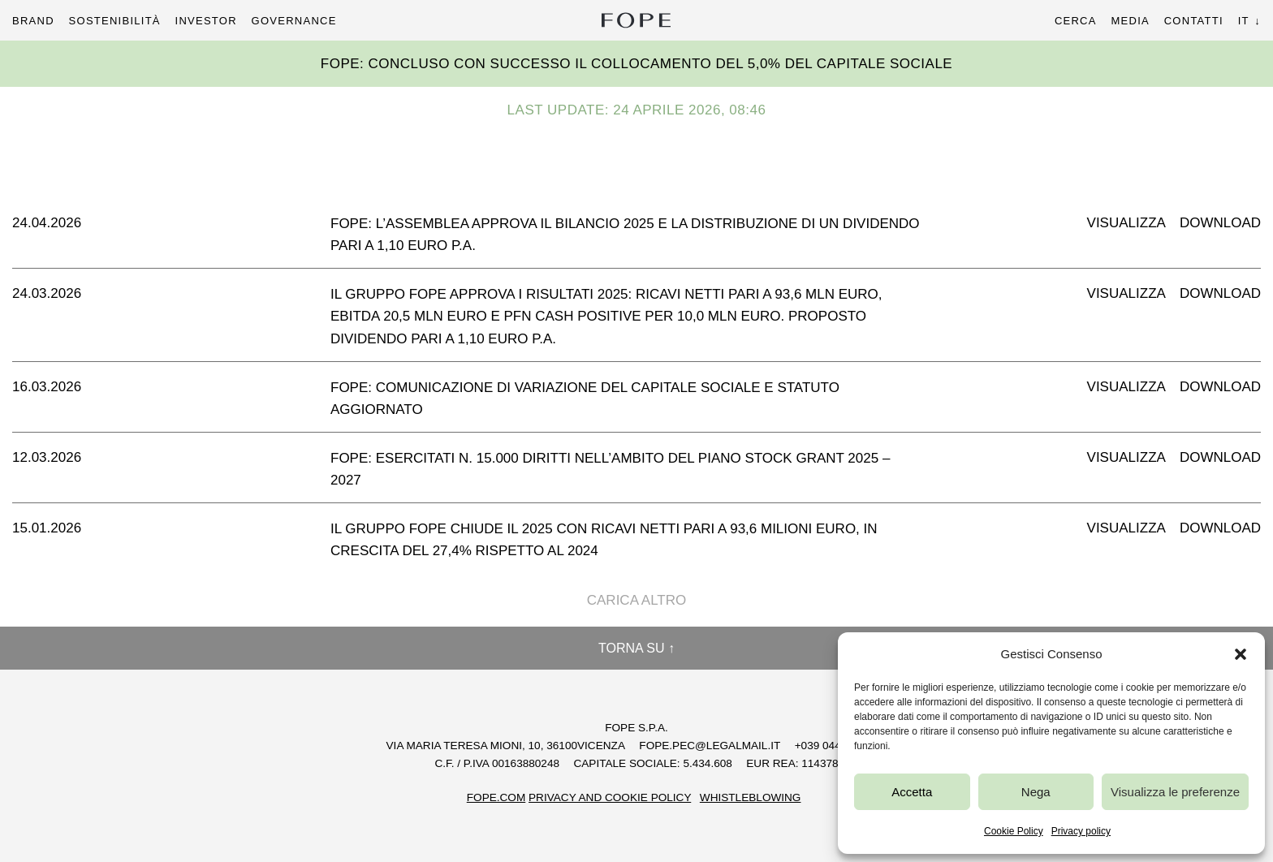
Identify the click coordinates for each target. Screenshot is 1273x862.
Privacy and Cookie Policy (610, 797)
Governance (294, 21)
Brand (33, 21)
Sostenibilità (115, 21)
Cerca (1076, 21)
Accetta (911, 792)
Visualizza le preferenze (1175, 792)
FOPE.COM (496, 797)
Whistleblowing (750, 797)
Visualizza (1126, 223)
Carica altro (637, 600)
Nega (1036, 792)
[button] (1240, 654)
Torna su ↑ (636, 648)
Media (1130, 21)
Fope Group (636, 20)
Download (1220, 223)
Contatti (1193, 21)
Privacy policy (1081, 831)
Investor (206, 21)
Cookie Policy (1013, 831)
